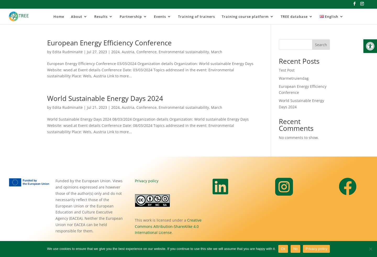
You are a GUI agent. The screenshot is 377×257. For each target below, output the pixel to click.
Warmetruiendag (294, 78)
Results (101, 17)
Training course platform (245, 17)
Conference (146, 51)
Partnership (131, 17)
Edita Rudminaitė (67, 51)
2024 (115, 51)
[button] (370, 46)
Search (321, 44)
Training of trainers (196, 17)
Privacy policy (146, 180)
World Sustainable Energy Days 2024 (105, 98)
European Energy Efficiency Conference (109, 42)
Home (58, 17)
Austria (128, 51)
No (295, 249)
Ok (283, 249)
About (76, 17)
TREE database (294, 17)
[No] (370, 248)
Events (160, 17)
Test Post (287, 70)
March (216, 51)
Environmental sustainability (184, 51)
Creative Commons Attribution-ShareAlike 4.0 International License (168, 226)
